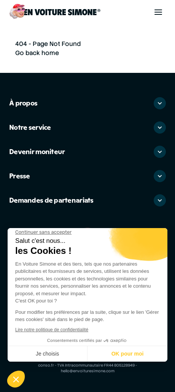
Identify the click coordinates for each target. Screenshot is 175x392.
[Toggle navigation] (158, 12)
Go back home (37, 53)
